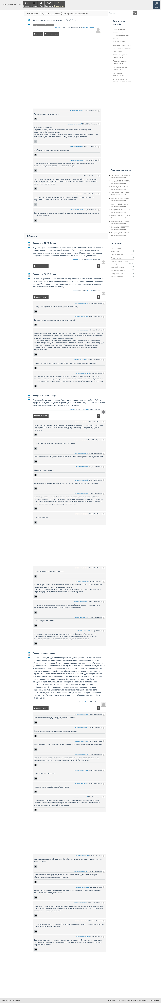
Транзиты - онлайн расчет (122, 45)
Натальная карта (117, 255)
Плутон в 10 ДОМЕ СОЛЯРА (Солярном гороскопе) (120, 176)
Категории (49, 6)
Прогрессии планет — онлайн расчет (121, 68)
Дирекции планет (117, 277)
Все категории (116, 248)
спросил (57, 27)
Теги (41, 6)
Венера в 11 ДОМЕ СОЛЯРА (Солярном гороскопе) (120, 217)
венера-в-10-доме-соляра (46, 25)
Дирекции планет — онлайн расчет (120, 74)
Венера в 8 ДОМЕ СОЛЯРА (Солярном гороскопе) (120, 228)
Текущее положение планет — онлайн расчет (122, 80)
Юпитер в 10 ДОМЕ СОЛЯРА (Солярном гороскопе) (120, 199)
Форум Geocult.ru (12, 4)
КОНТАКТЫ (132, 1000)
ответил (75, 260)
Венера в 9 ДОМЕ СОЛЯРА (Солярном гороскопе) (120, 222)
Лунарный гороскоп (118, 270)
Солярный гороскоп (88, 27)
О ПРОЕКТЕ (141, 1000)
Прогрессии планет (118, 273)
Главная (26, 6)
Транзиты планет (117, 258)
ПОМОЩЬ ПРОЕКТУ (152, 1000)
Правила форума (15, 1000)
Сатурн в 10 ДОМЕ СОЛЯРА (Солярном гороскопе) (120, 194)
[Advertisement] (67, 56)
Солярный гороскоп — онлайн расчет (121, 56)
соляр (35, 25)
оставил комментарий (76, 110)
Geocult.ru (125, 1000)
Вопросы (34, 6)
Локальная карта (119, 41)
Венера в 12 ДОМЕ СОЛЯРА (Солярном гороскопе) (120, 211)
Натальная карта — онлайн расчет (120, 30)
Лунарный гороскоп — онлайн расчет (121, 62)
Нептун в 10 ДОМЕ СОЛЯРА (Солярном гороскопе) (120, 182)
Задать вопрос (59, 6)
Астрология (115, 251)
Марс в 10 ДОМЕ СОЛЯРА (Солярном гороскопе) (119, 205)
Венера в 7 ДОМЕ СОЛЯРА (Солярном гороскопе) (120, 234)
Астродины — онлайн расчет (121, 37)
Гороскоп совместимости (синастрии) (122, 50)
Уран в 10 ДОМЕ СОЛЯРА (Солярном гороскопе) (119, 188)
